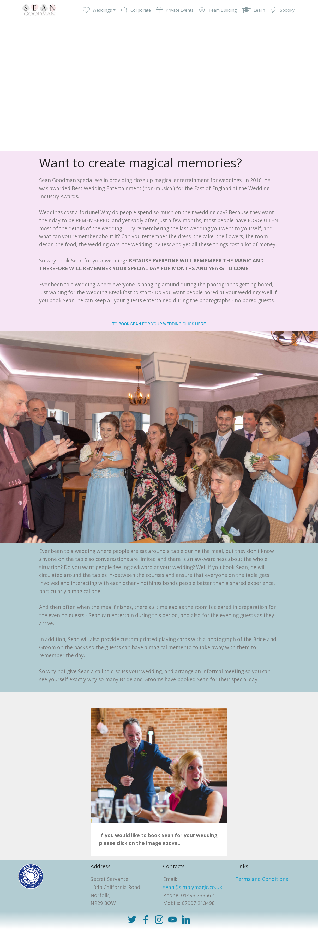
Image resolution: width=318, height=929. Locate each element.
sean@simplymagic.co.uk (192, 887)
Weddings (97, 10)
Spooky (282, 10)
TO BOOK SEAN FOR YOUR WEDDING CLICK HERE (159, 324)
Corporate (136, 10)
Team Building (218, 10)
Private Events (174, 10)
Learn (253, 10)
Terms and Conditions (261, 879)
